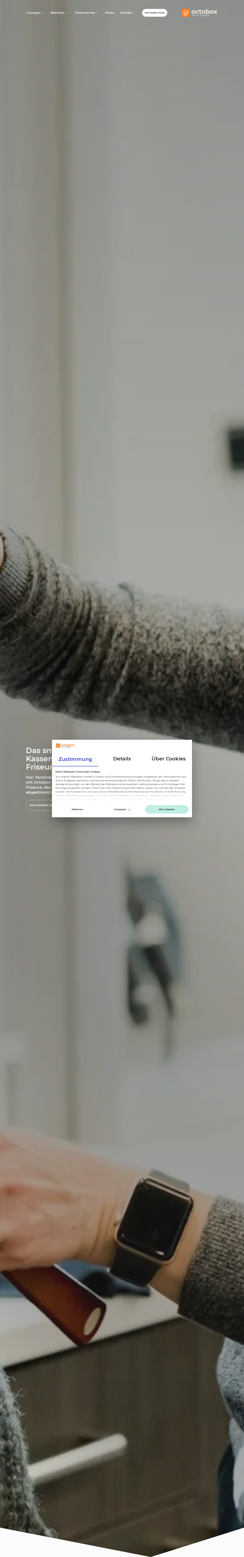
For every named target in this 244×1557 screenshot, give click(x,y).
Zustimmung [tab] (75, 759)
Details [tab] (122, 758)
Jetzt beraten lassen (155, 13)
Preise (109, 13)
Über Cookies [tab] (169, 758)
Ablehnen (77, 809)
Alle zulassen (167, 809)
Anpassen (122, 809)
